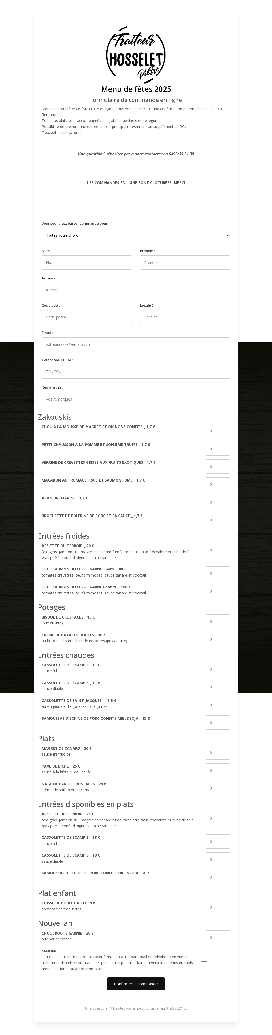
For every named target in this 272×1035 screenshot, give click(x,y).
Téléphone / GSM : (57, 359)
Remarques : (52, 387)
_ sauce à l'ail (71, 667)
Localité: (147, 305)
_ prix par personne (68, 936)
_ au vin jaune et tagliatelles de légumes (79, 703)
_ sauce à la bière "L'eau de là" (66, 769)
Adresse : (49, 278)
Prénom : (147, 250)
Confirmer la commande (136, 983)
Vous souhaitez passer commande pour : (75, 223)
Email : (47, 332)
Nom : (46, 250)
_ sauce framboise (67, 751)
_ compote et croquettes (68, 905)
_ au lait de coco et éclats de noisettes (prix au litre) (84, 637)
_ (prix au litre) (68, 620)
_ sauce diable (71, 685)
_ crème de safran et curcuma (74, 786)
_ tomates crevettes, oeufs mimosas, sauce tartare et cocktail (94, 572)
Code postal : (52, 305)
